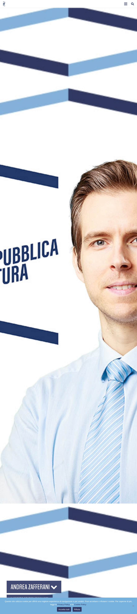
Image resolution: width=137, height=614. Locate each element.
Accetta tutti (64, 609)
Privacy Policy (63, 604)
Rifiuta (77, 609)
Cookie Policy (80, 604)
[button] (126, 4)
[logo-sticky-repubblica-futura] (4, 4)
